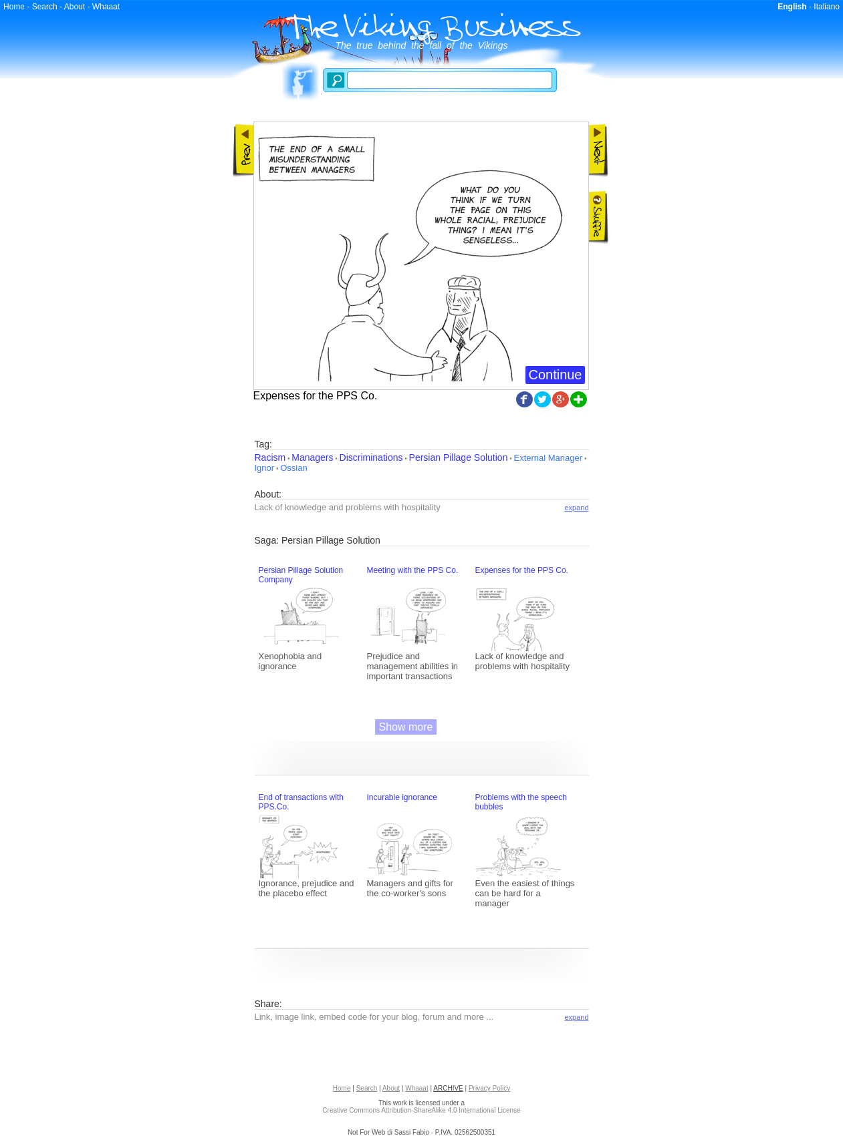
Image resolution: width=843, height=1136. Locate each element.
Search (44, 6)
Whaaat (106, 6)
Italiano (827, 6)
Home (14, 6)
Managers (312, 457)
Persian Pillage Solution (458, 457)
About (74, 6)
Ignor (265, 468)
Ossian (293, 468)
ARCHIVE (448, 1088)
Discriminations (371, 457)
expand (576, 508)
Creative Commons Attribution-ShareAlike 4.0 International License (421, 1110)
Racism (270, 457)
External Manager (547, 458)
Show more (406, 727)
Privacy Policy (489, 1088)
